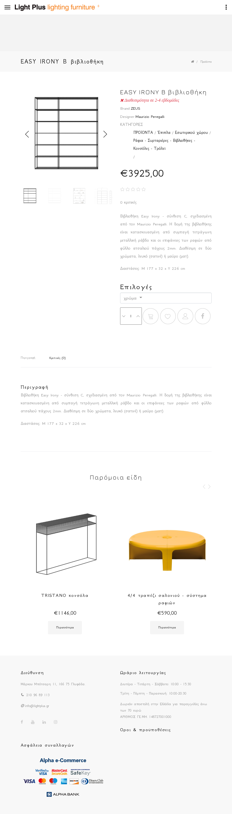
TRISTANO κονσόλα (65, 595)
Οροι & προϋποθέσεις (145, 729)
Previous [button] (27, 134)
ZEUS (135, 108)
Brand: (125, 108)
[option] (66, 134)
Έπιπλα (163, 132)
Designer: (127, 116)
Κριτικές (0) (57, 358)
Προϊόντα (206, 61)
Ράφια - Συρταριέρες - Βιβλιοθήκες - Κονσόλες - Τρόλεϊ (164, 144)
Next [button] (105, 134)
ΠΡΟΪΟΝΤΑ (143, 132)
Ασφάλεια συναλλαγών (47, 745)
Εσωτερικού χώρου (191, 132)
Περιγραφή (28, 357)
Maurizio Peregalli (149, 116)
